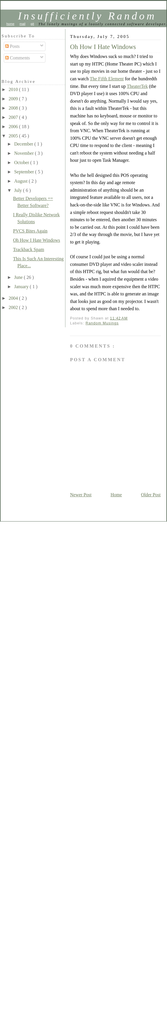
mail (22, 24)
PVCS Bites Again (30, 230)
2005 (14, 135)
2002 (14, 307)
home (10, 24)
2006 (14, 126)
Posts (12, 46)
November (24, 153)
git (32, 24)
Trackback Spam (28, 249)
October (22, 162)
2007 (14, 117)
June (19, 277)
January (22, 286)
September (24, 171)
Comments (17, 57)
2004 (14, 298)
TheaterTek (137, 86)
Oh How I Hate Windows (103, 46)
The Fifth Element (107, 78)
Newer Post (80, 494)
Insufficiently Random (87, 16)
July (18, 190)
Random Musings (102, 323)
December (24, 143)
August (21, 181)
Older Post (151, 494)
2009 (14, 98)
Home (116, 494)
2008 (14, 108)
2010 (14, 89)
